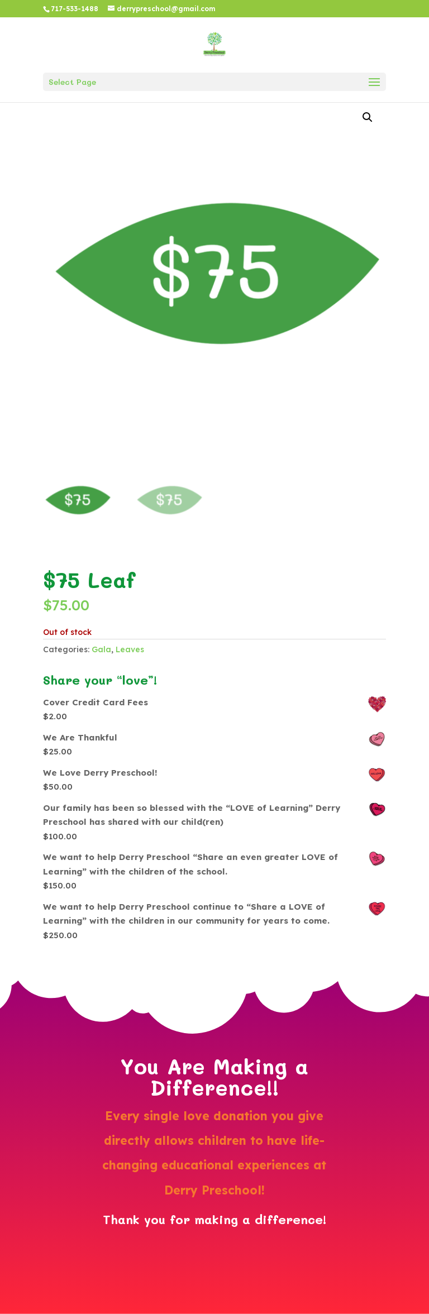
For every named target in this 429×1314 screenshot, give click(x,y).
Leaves (130, 649)
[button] (368, 117)
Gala (101, 649)
